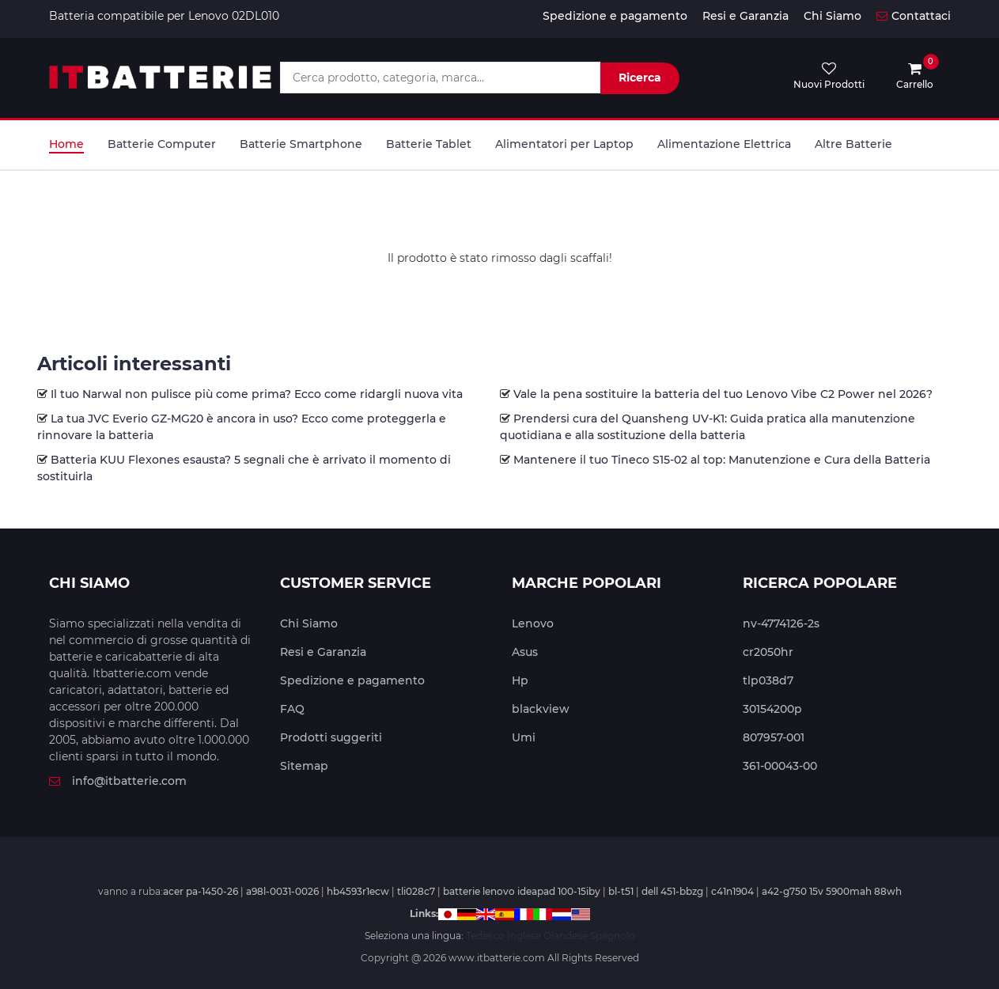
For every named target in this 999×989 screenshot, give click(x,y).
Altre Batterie (853, 144)
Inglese (524, 936)
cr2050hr (768, 652)
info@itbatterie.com (118, 781)
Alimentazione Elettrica (724, 144)
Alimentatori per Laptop (564, 144)
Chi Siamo (832, 16)
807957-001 (773, 737)
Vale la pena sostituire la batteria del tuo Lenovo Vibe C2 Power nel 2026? (723, 394)
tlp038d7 (768, 680)
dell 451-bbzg (672, 891)
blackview (541, 709)
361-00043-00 (780, 766)
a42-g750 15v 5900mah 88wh (832, 891)
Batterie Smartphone (301, 144)
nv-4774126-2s (781, 623)
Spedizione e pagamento (615, 16)
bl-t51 (621, 891)
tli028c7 (416, 891)
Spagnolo (612, 936)
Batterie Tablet (428, 144)
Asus (525, 652)
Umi (523, 737)
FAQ (292, 709)
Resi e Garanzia (745, 16)
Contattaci (913, 16)
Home (66, 144)
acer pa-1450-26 (200, 891)
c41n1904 (732, 891)
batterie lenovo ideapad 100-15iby (521, 891)
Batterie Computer (162, 144)
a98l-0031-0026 (282, 891)
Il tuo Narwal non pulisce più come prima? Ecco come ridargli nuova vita (257, 394)
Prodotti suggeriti (331, 737)
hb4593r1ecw (358, 891)
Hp (520, 680)
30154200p (772, 709)
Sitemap (304, 766)
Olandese (565, 936)
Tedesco (485, 936)
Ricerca (640, 77)
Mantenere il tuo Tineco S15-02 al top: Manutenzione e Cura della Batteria (721, 460)
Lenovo (533, 623)
